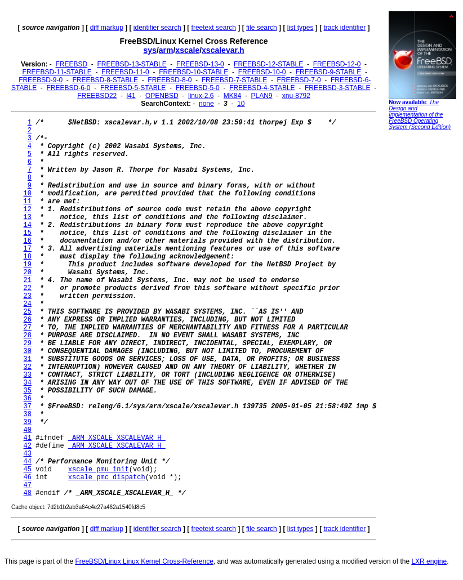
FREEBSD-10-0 (262, 72)
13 (28, 217)
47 (28, 485)
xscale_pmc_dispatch (106, 477)
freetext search (214, 28)
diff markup (106, 28)
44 (28, 462)
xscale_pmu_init (98, 470)
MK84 (232, 96)
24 (28, 304)
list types (300, 28)
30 (28, 351)
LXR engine (429, 561)
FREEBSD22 (97, 96)
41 (28, 438)
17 (28, 249)
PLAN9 (261, 96)
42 (28, 446)
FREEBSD (71, 64)
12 (28, 209)
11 (28, 202)
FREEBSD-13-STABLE (132, 64)
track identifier (344, 28)
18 (28, 257)
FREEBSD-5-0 (198, 88)
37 (28, 407)
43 (28, 454)
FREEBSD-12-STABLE (268, 64)
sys (150, 50)
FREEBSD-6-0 (69, 88)
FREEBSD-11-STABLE (57, 72)
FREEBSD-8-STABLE (105, 80)
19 (28, 265)
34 (28, 383)
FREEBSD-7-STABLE (234, 80)
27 (28, 328)
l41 (131, 96)
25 (28, 312)
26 (28, 320)
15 (28, 233)
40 (28, 430)
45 (28, 470)
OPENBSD (162, 96)
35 (28, 391)
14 (28, 225)
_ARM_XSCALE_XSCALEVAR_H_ (117, 438)
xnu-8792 (296, 96)
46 (28, 477)
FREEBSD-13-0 (200, 64)
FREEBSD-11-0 (125, 72)
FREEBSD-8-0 (170, 80)
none (206, 104)
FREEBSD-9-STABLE (328, 72)
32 (28, 367)
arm (166, 50)
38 (28, 414)
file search (261, 28)
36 (28, 399)
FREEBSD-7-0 (299, 80)
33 (28, 375)
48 (28, 493)
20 (28, 272)
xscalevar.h (223, 50)
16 (28, 241)
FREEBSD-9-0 (41, 80)
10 (240, 104)
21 (28, 280)
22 (28, 288)
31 (28, 359)
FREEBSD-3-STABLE (337, 88)
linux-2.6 (200, 96)
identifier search (157, 28)
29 (28, 343)
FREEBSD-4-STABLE (262, 88)
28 (28, 336)
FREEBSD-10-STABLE (193, 72)
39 (28, 422)
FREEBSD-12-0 (337, 64)
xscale (187, 50)
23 (28, 296)
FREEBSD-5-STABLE (133, 88)
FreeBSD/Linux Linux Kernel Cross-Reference (144, 561)
